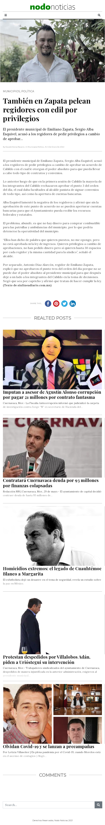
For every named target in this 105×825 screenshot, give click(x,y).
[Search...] (49, 804)
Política (27, 91)
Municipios (11, 91)
